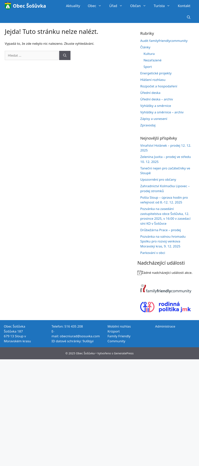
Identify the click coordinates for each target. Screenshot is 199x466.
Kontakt (184, 5)
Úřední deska (150, 92)
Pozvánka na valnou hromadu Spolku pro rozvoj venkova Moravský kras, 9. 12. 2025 (163, 241)
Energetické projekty (156, 73)
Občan (140, 5)
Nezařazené (152, 60)
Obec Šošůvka (29, 5)
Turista (164, 5)
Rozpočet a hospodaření (158, 86)
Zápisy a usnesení (153, 118)
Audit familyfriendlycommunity (164, 40)
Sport (147, 66)
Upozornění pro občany (158, 179)
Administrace (165, 326)
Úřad (117, 5)
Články (145, 47)
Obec (96, 5)
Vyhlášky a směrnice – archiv (161, 112)
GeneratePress (123, 353)
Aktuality (73, 5)
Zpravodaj (148, 125)
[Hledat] (64, 55)
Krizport (113, 331)
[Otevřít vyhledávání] (188, 17)
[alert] (165, 272)
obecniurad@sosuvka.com (80, 336)
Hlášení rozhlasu (152, 79)
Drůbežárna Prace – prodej (160, 230)
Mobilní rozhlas (119, 326)
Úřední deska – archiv (156, 99)
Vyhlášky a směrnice (155, 105)
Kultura (149, 53)
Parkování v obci (152, 252)
